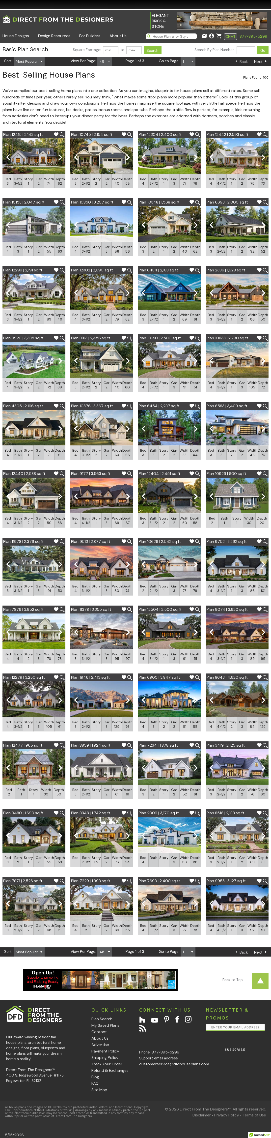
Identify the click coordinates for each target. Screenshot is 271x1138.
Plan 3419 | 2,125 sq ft (226, 745)
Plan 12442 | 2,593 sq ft (227, 134)
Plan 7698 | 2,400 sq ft (159, 880)
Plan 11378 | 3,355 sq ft (91, 609)
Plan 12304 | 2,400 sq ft (160, 134)
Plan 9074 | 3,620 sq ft (227, 609)
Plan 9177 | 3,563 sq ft (90, 473)
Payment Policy (105, 1051)
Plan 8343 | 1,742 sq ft (90, 813)
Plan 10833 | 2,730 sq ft (227, 338)
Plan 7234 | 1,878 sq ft (158, 745)
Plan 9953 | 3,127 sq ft (226, 880)
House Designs (15, 35)
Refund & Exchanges (110, 1070)
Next (258, 61)
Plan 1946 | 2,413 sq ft (90, 677)
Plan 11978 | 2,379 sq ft (23, 541)
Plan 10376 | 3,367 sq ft (92, 406)
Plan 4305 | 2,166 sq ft (23, 406)
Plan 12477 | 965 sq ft (22, 745)
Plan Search (101, 1018)
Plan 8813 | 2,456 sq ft (90, 338)
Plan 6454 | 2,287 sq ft (159, 406)
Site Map (99, 1089)
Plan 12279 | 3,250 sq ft (24, 677)
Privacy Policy (226, 1115)
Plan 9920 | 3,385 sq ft (23, 338)
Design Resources (54, 35)
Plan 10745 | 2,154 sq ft (91, 134)
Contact (99, 1031)
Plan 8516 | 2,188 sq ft (225, 813)
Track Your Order (106, 1064)
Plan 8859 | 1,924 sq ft (90, 745)
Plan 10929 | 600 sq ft (226, 473)
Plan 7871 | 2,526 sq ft (22, 880)
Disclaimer (201, 1115)
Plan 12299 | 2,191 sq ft (22, 270)
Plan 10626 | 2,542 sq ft (160, 541)
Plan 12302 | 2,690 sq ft (92, 270)
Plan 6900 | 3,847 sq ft (159, 677)
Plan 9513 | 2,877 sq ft (90, 541)
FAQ (95, 1083)
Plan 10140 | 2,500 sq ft (160, 338)
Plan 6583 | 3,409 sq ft (227, 406)
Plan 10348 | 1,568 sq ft (159, 202)
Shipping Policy (104, 1057)
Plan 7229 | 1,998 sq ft (90, 880)
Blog (95, 1077)
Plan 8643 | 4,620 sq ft (227, 677)
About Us (118, 35)
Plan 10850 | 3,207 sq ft (92, 202)
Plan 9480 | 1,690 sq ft (23, 813)
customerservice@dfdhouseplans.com (174, 1064)
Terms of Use (254, 1115)
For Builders (89, 35)
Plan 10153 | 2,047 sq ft (24, 202)
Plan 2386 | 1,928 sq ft (226, 270)
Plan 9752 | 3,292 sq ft (227, 541)
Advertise (100, 1044)
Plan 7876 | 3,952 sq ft (23, 609)
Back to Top (232, 980)
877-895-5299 (253, 36)
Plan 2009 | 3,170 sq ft (159, 813)
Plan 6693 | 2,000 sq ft (227, 202)
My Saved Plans (105, 1025)
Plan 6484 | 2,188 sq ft (158, 270)
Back (244, 61)
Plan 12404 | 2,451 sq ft (159, 473)
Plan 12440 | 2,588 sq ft (24, 473)
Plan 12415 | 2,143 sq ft (23, 134)
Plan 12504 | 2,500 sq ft (160, 609)
